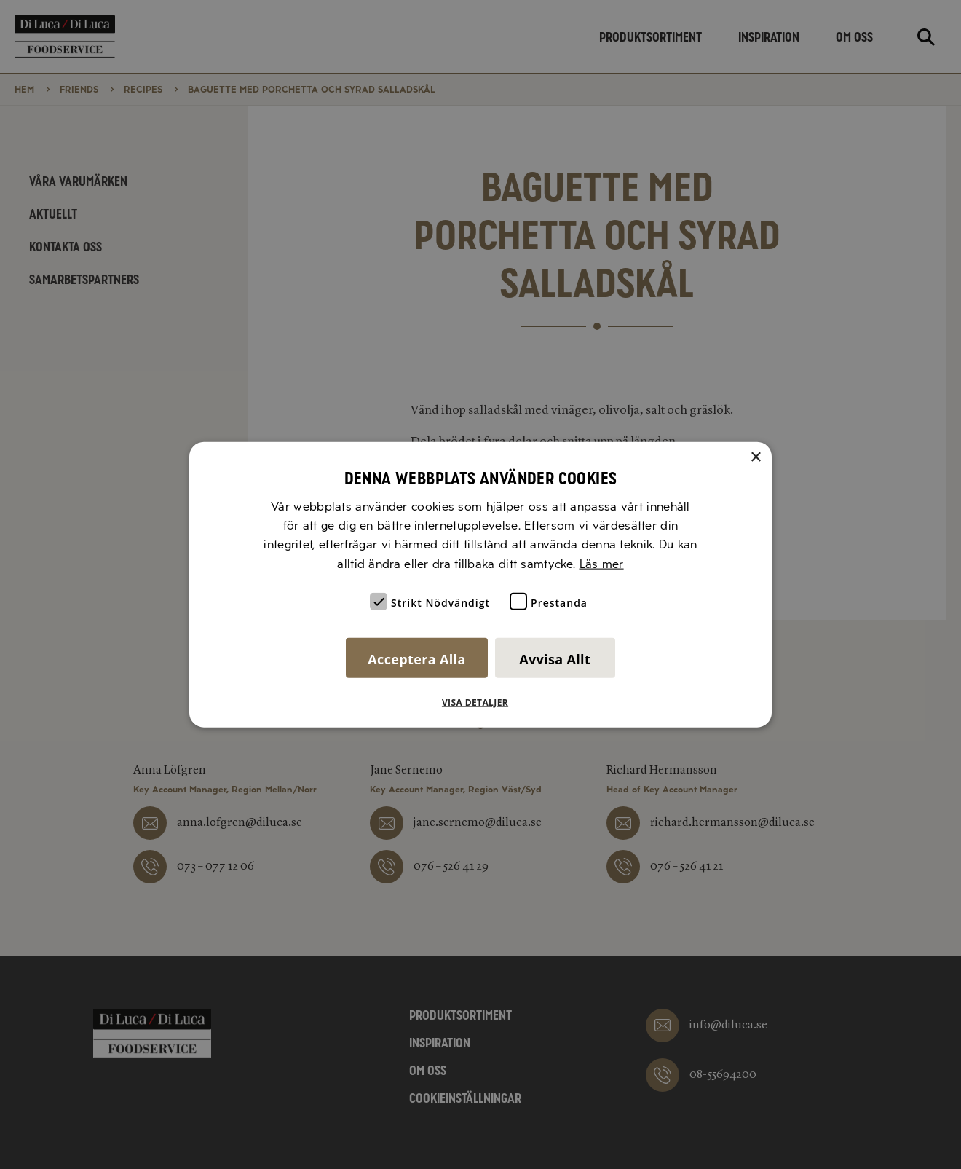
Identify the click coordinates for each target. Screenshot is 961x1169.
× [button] (755, 457)
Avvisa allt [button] (554, 659)
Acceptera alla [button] (416, 659)
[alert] (480, 584)
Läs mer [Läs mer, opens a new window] (602, 563)
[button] (480, 702)
